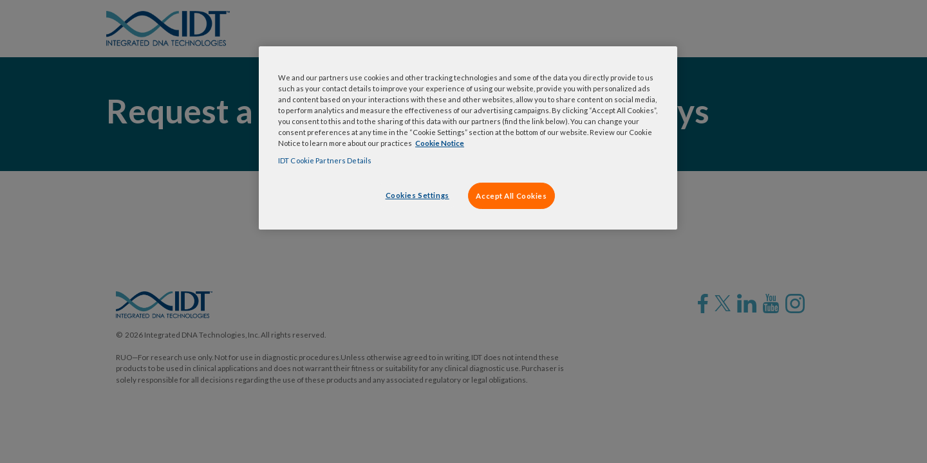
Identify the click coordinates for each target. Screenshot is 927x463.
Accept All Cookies (511, 196)
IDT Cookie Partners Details (324, 160)
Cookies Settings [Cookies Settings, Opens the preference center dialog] (417, 195)
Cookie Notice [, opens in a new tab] (439, 143)
